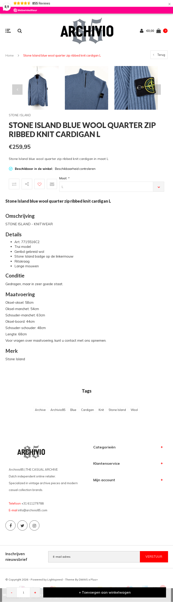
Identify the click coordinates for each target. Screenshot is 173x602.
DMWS (83, 579)
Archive (40, 410)
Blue (73, 410)
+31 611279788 (32, 503)
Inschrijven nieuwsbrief (16, 556)
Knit (101, 410)
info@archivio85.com (32, 510)
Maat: (64, 178)
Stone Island (117, 410)
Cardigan (87, 410)
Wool (134, 410)
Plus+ (94, 579)
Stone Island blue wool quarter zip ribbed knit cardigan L (62, 55)
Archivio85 (58, 410)
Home (9, 55)
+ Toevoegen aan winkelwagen (105, 592)
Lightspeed (55, 579)
